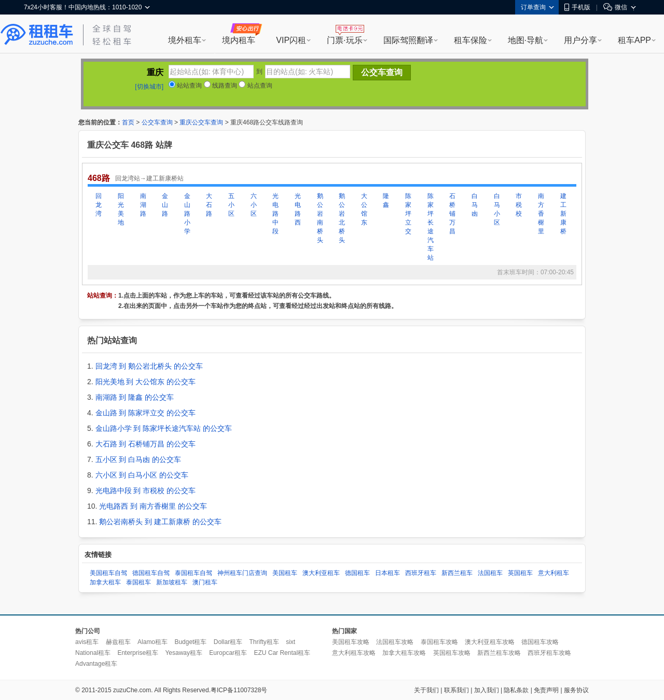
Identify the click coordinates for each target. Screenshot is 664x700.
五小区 (231, 204)
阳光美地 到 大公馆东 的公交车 (145, 381)
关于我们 (426, 690)
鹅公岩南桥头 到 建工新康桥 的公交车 (160, 521)
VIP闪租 (291, 40)
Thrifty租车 (264, 642)
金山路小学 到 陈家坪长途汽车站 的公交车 (163, 428)
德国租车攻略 (540, 642)
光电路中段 (275, 213)
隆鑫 (386, 200)
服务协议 (576, 690)
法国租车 (490, 573)
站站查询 (185, 85)
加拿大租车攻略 (404, 652)
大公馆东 (364, 209)
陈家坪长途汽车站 (430, 226)
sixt (290, 642)
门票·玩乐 (344, 40)
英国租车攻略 (452, 652)
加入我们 (486, 690)
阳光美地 (121, 209)
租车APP (634, 40)
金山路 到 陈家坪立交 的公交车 (145, 413)
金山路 (165, 204)
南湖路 (143, 204)
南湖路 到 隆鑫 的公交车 (134, 397)
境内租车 (238, 40)
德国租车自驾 (151, 573)
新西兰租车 (457, 573)
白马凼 (475, 204)
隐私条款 (516, 690)
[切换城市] (149, 86)
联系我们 (456, 690)
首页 (128, 122)
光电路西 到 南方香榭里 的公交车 (153, 506)
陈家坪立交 (408, 213)
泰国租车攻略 (439, 642)
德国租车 (357, 573)
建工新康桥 (563, 213)
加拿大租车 (105, 582)
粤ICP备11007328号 (239, 690)
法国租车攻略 (394, 642)
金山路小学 (187, 213)
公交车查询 (157, 122)
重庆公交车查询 (201, 122)
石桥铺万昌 (452, 213)
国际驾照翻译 (408, 40)
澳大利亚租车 (321, 573)
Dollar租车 (228, 642)
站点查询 (255, 85)
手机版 (577, 7)
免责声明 (546, 690)
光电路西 (298, 209)
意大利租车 (553, 573)
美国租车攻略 (350, 642)
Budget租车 (190, 642)
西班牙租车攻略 (549, 652)
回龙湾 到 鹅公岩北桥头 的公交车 (149, 366)
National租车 (92, 652)
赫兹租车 (118, 642)
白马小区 (497, 209)
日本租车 (387, 573)
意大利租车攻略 (354, 652)
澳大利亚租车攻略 (490, 642)
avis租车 (87, 642)
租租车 (37, 34)
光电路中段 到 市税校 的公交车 (145, 490)
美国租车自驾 (108, 573)
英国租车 (520, 573)
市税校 (519, 204)
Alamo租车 (152, 642)
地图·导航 (525, 40)
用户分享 (580, 40)
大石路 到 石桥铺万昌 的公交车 (145, 444)
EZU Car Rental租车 (282, 652)
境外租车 (184, 40)
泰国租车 (138, 582)
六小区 (254, 204)
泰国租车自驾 (193, 573)
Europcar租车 (228, 652)
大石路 (209, 204)
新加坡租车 (171, 582)
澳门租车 (204, 582)
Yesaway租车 (183, 652)
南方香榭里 (541, 213)
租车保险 (470, 40)
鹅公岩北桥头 (342, 218)
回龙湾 (98, 204)
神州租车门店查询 (242, 573)
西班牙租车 (420, 573)
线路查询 (220, 85)
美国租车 (284, 573)
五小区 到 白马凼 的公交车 (138, 459)
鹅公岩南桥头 (320, 218)
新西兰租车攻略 (499, 652)
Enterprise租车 (137, 652)
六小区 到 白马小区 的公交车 (142, 475)
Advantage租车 (96, 663)
